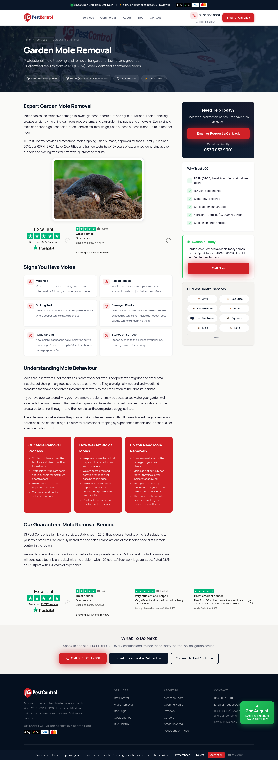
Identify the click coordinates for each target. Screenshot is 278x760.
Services (88, 17)
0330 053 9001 (205, 15)
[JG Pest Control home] (38, 17)
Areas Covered (173, 724)
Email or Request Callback (230, 704)
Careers (169, 717)
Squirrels (234, 318)
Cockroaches (202, 309)
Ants (202, 299)
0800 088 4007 (206, 21)
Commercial (108, 17)
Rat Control (121, 698)
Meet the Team (173, 698)
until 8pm (87, 5)
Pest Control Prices (176, 730)
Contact (155, 17)
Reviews (169, 711)
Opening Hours (173, 704)
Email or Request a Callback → (138, 658)
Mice (202, 328)
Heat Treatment (202, 318)
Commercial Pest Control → (195, 658)
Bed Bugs (234, 299)
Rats (234, 328)
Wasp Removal (123, 704)
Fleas (234, 309)
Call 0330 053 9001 (83, 658)
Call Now (218, 268)
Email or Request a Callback (218, 133)
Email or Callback (238, 17)
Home (27, 39)
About (127, 17)
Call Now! (108, 5)
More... (218, 337)
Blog (141, 17)
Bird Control (121, 724)
